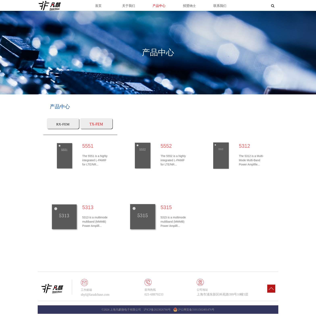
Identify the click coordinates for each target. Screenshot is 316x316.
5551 (86, 146)
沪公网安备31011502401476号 (194, 309)
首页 (98, 5)
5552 (167, 146)
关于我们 (128, 5)
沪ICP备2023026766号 (157, 309)
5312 (249, 146)
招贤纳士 (189, 5)
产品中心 (159, 5)
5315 (167, 209)
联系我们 (219, 5)
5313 (86, 209)
